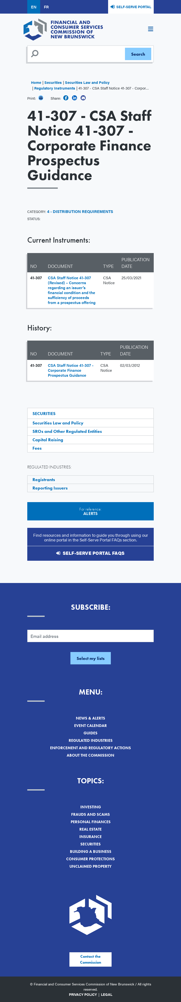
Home (36, 82)
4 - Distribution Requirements (80, 211)
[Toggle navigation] (150, 30)
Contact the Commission (90, 959)
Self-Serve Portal (133, 6)
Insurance (90, 836)
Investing (90, 807)
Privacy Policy (83, 994)
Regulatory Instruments (54, 88)
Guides (90, 733)
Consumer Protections (90, 859)
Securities (53, 82)
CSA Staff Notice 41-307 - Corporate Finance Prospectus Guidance (70, 370)
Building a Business (90, 851)
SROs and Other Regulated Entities (67, 431)
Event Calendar (90, 725)
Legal (106, 994)
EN (33, 7)
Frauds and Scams (90, 814)
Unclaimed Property (90, 866)
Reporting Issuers (50, 488)
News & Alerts (90, 718)
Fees (37, 448)
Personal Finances (91, 821)
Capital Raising (47, 440)
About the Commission (90, 755)
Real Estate (90, 829)
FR (46, 7)
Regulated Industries (91, 740)
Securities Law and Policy (87, 82)
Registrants (43, 479)
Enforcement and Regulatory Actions (90, 747)
